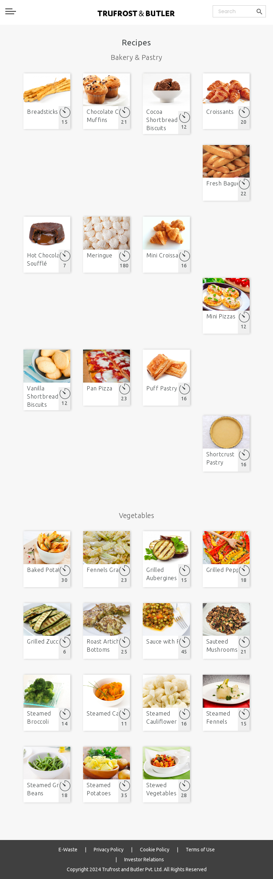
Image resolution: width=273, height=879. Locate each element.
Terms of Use (200, 849)
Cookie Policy (154, 849)
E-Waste (68, 849)
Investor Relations (144, 859)
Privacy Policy (109, 849)
